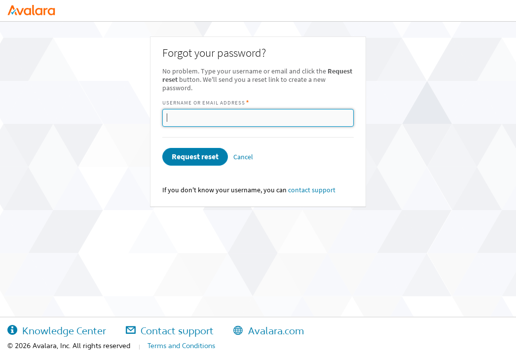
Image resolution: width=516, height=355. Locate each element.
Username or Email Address (203, 102)
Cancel (243, 157)
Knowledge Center (56, 331)
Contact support (170, 331)
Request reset (195, 156)
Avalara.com (268, 331)
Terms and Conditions (181, 345)
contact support (311, 190)
